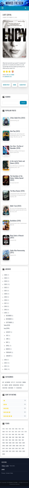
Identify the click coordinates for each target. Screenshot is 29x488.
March (8, 349)
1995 (16, 440)
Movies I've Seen (13, 482)
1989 (19, 437)
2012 (5, 363)
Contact (8, 473)
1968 (3, 431)
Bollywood (18, 382)
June (7, 339)
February (9, 352)
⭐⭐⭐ (7, 71)
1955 (3, 429)
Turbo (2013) (7, 325)
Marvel (6, 385)
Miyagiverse (16, 385)
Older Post (23, 85)
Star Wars (10, 388)
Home (14, 85)
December (9, 316)
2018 (5, 300)
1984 (3, 437)
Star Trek (4, 388)
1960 (10, 429)
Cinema (12, 74)
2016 (5, 306)
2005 (3, 445)
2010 (5, 369)
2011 (5, 366)
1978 (6, 434)
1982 (19, 434)
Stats (11, 473)
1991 (3, 440)
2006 (7, 445)
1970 (7, 431)
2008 (13, 445)
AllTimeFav (7, 382)
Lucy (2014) (7, 15)
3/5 (9, 74)
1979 (10, 434)
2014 (7, 74)
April (7, 346)
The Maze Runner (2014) (17, 191)
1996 (19, 440)
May (7, 342)
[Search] (26, 8)
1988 (16, 437)
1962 (16, 429)
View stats (12, 465)
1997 (23, 440)
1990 (23, 437)
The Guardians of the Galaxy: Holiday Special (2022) (16, 178)
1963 (19, 429)
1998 (3, 443)
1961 (13, 429)
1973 (16, 431)
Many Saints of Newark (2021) (17, 236)
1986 (10, 437)
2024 (5, 281)
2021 (5, 291)
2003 (20, 443)
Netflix (21, 385)
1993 (10, 440)
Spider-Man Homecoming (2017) (17, 251)
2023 (5, 284)
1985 (7, 437)
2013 (5, 360)
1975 (22, 431)
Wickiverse (19, 388)
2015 (5, 310)
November (9, 319)
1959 (7, 429)
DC (3, 385)
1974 (19, 431)
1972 (13, 431)
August (8, 332)
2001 (13, 443)
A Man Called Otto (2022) (17, 118)
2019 (5, 297)
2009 (17, 445)
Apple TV (13, 382)
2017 (5, 303)
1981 (16, 434)
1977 (3, 434)
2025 (5, 278)
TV (14, 388)
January (8, 356)
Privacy (3, 473)
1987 (13, 437)
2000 (10, 443)
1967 (23, 429)
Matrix (10, 385)
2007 (10, 445)
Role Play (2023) (15, 131)
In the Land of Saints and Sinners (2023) (17, 162)
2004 (23, 443)
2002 (16, 443)
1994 (13, 440)
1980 (13, 434)
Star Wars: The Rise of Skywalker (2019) (16, 147)
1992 (6, 440)
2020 (5, 294)
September (9, 322)
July (7, 335)
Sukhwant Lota (8, 76)
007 (3, 382)
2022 (5, 287)
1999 (7, 443)
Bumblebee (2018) (15, 220)
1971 (10, 431)
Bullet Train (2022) (15, 206)
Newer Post (6, 85)
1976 (25, 431)
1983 (22, 434)
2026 (5, 275)
